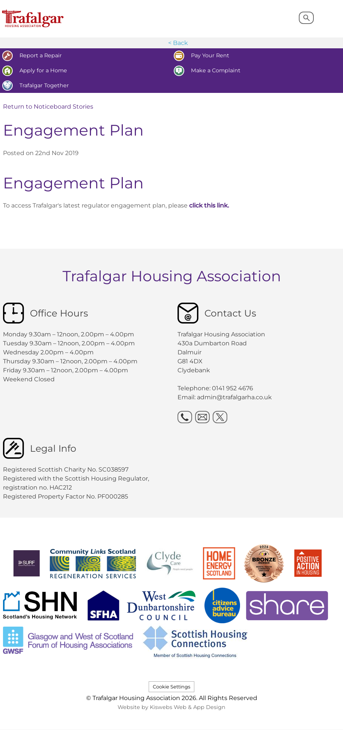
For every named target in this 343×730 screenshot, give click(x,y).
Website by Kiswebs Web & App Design (171, 707)
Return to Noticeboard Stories (48, 106)
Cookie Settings (171, 687)
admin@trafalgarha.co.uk (234, 397)
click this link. (209, 205)
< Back (178, 42)
